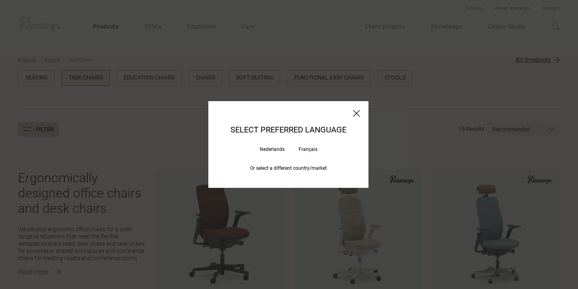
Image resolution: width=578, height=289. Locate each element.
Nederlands (272, 149)
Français (308, 149)
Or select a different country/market (288, 168)
